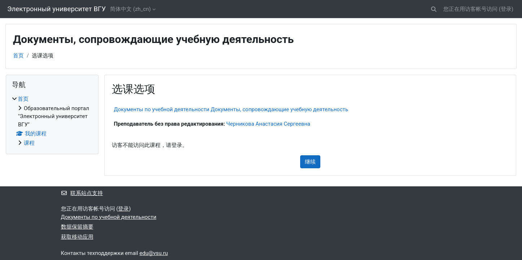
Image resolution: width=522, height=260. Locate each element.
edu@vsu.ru (154, 253)
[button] (433, 9)
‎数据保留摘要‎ (77, 227)
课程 (29, 143)
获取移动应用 (77, 237)
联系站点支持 (82, 193)
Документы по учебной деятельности (109, 217)
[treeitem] (52, 121)
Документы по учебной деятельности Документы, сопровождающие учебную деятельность (231, 109)
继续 (310, 162)
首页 (18, 55)
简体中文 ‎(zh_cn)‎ (130, 9)
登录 (506, 9)
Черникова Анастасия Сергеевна (268, 124)
